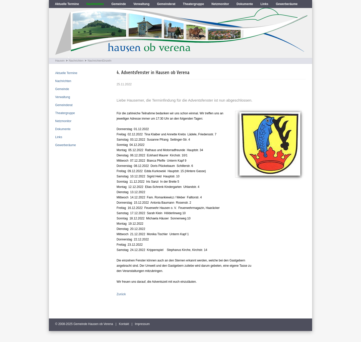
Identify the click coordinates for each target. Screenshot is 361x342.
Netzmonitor (220, 4)
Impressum (142, 324)
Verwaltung (141, 4)
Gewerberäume (287, 4)
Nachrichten (95, 4)
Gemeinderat (166, 4)
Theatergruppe (193, 4)
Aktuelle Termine (67, 4)
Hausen (60, 60)
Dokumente (245, 4)
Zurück (121, 294)
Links (264, 4)
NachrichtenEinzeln (100, 60)
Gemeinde (118, 4)
